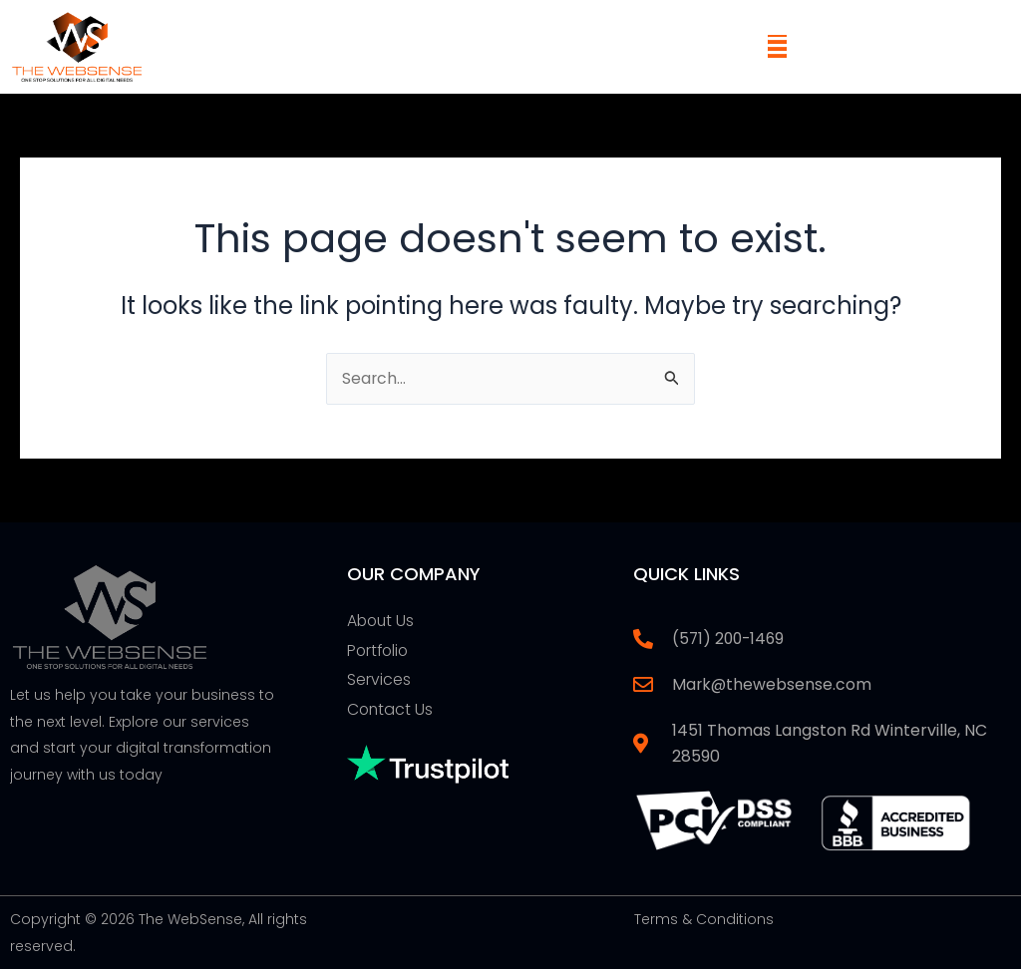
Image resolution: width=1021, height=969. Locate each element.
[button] (777, 46)
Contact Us (391, 709)
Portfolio (379, 649)
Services (379, 679)
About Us (382, 619)
